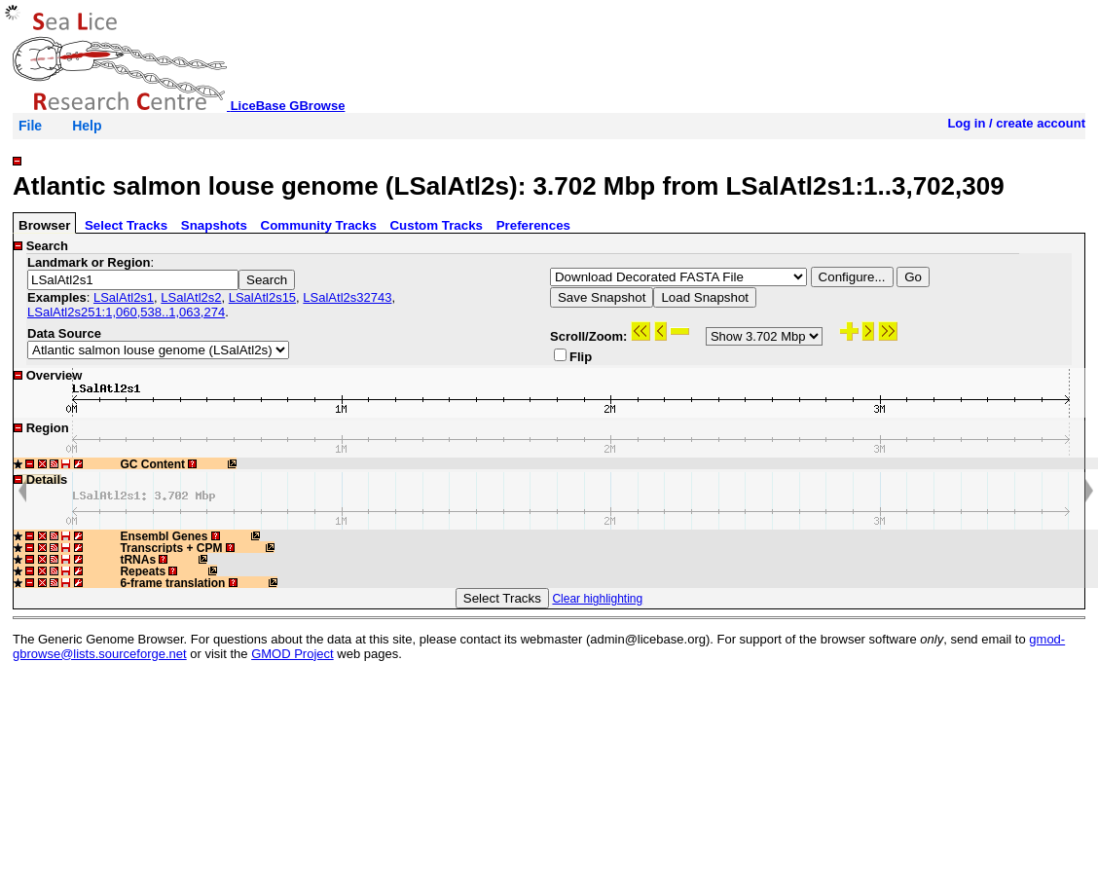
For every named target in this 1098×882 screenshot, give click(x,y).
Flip (573, 356)
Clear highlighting (597, 599)
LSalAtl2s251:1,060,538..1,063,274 (126, 312)
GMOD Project (292, 653)
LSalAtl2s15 (262, 297)
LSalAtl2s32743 (347, 297)
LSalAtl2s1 (123, 297)
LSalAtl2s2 (191, 297)
